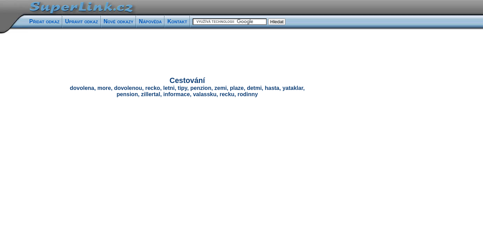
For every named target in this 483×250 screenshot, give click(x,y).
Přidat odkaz (44, 21)
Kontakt (177, 21)
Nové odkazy (119, 21)
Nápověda (150, 21)
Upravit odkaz (81, 21)
